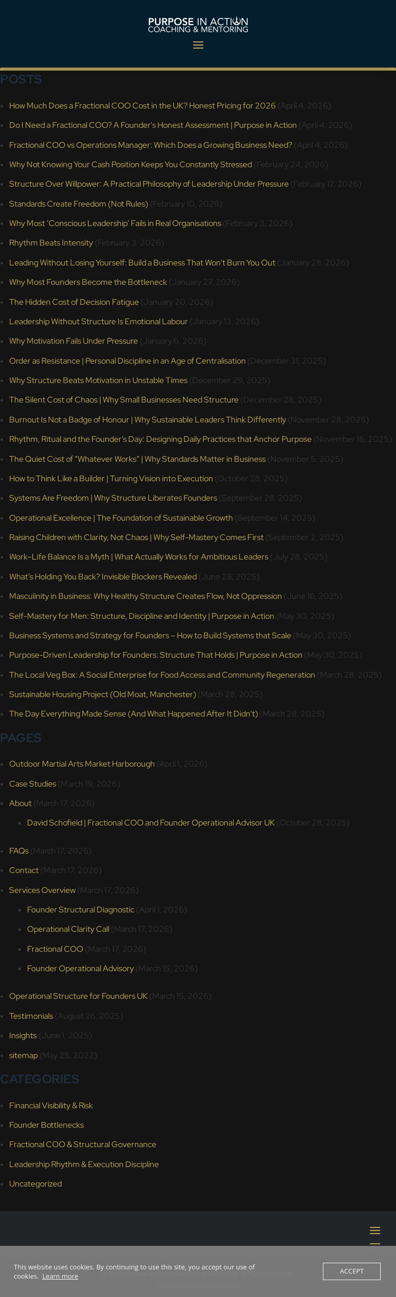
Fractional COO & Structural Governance (82, 1144)
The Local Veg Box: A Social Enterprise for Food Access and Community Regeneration (162, 674)
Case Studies (32, 783)
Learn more (60, 1276)
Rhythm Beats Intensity (51, 242)
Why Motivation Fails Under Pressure (73, 341)
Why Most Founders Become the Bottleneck (88, 282)
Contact (24, 870)
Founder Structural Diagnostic (80, 909)
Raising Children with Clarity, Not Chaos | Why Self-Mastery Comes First (136, 537)
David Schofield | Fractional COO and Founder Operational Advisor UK (151, 822)
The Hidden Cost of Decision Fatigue (74, 302)
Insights (23, 1035)
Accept (352, 1271)
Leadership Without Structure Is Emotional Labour (98, 321)
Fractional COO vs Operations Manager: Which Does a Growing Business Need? (150, 145)
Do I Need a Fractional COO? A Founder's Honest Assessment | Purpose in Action (153, 125)
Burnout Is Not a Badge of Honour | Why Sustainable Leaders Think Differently (147, 419)
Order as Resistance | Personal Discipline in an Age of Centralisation (127, 360)
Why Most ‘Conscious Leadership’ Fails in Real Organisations (115, 223)
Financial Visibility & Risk (51, 1105)
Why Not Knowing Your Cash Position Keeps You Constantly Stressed (130, 164)
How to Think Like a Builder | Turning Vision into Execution (111, 478)
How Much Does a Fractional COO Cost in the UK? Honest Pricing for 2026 (142, 105)
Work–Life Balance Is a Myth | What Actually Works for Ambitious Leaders (138, 556)
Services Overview (42, 890)
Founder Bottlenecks (46, 1125)
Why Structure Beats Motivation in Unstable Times (98, 380)
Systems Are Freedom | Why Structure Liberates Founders (113, 498)
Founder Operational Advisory (80, 968)
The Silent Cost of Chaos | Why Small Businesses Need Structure (124, 399)
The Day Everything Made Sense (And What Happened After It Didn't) (133, 713)
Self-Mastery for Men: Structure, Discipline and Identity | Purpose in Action (141, 616)
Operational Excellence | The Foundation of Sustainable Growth (121, 517)
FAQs (19, 850)
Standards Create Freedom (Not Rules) (78, 203)
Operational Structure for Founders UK (78, 996)
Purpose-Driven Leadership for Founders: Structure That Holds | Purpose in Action (155, 655)
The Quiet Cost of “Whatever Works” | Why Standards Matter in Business (137, 459)
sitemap (23, 1055)
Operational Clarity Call (68, 929)
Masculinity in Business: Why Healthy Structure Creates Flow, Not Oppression (145, 596)
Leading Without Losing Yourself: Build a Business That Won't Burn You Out (142, 262)
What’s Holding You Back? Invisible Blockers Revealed (103, 576)
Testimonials (31, 1016)
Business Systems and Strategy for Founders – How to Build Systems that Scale (150, 635)
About (20, 803)
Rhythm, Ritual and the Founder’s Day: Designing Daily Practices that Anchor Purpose (160, 439)
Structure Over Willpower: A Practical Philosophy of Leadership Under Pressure (149, 183)
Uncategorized (35, 1183)
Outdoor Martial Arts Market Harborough (82, 763)
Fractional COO (55, 949)
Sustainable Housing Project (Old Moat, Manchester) (102, 694)
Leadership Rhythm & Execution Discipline (84, 1164)
